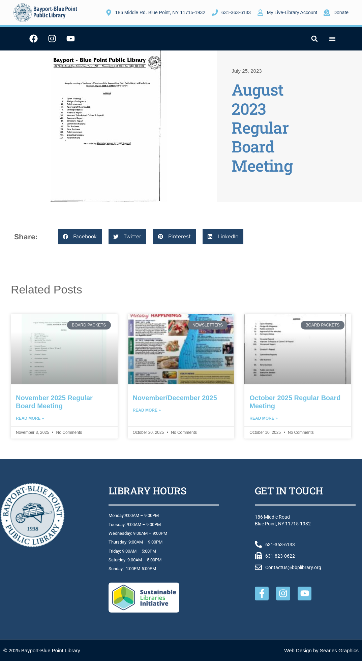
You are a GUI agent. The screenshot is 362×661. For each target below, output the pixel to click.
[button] (314, 38)
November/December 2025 (175, 398)
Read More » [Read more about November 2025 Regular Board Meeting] (30, 418)
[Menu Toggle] (332, 38)
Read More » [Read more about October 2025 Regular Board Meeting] (263, 418)
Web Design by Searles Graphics (321, 650)
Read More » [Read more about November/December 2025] (147, 410)
